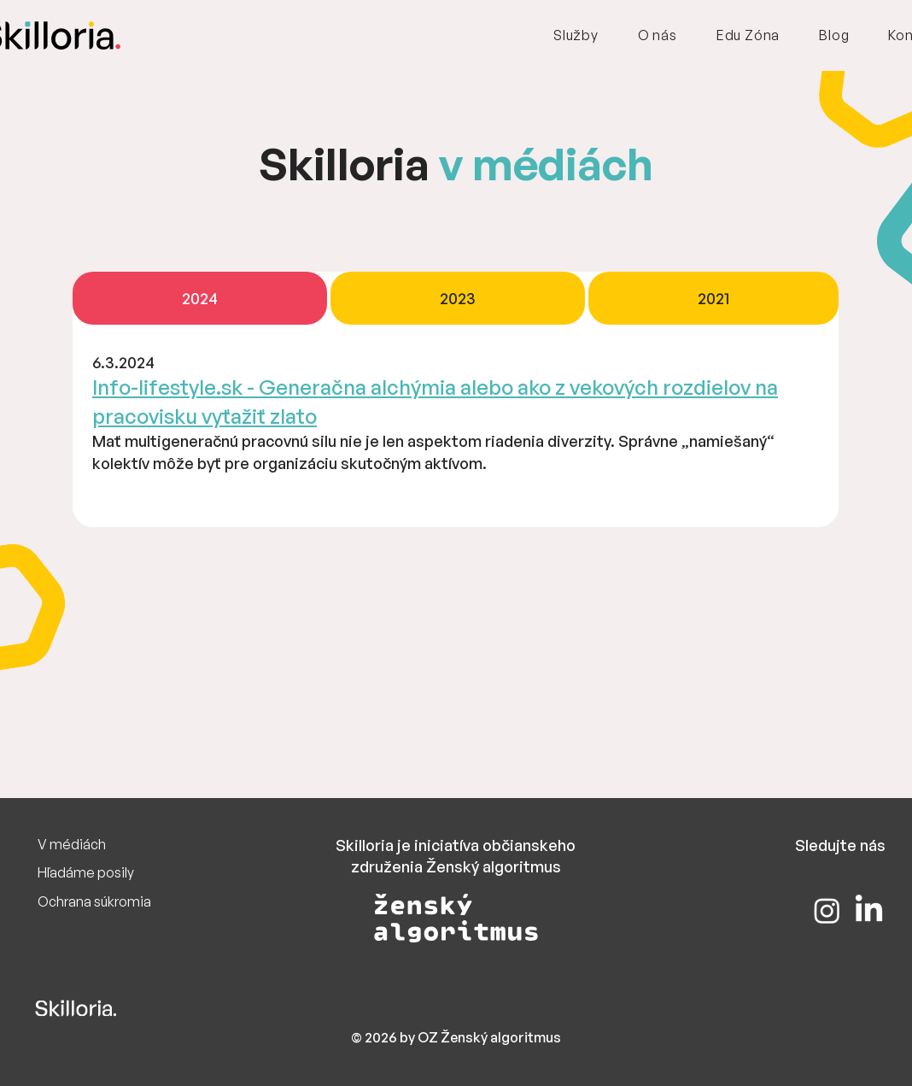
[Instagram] (827, 910)
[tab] (200, 298)
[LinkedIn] (869, 910)
